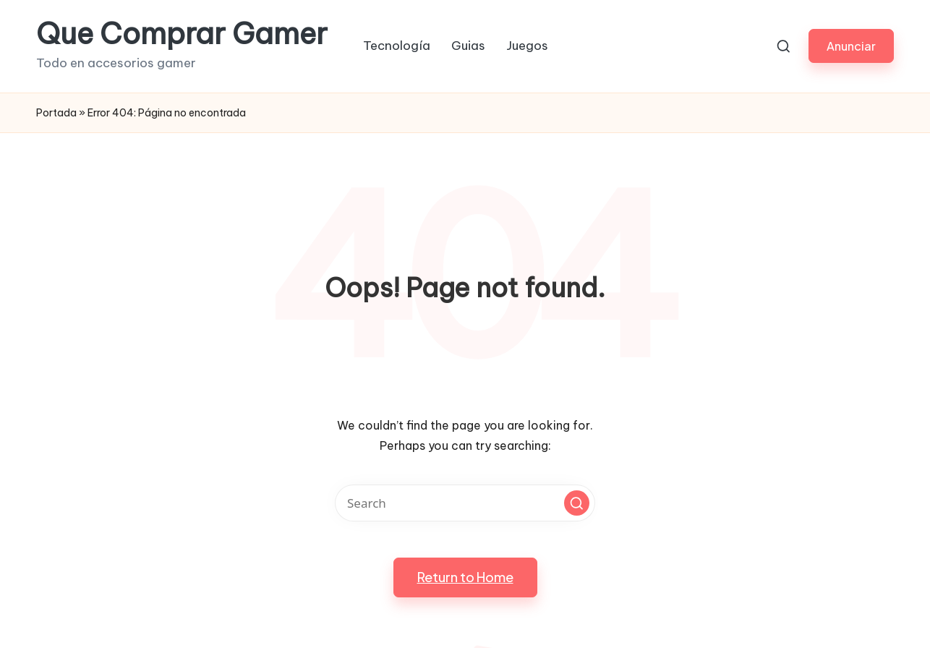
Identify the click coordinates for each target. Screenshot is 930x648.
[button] (851, 46)
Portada (56, 112)
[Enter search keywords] (465, 503)
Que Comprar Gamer (182, 34)
